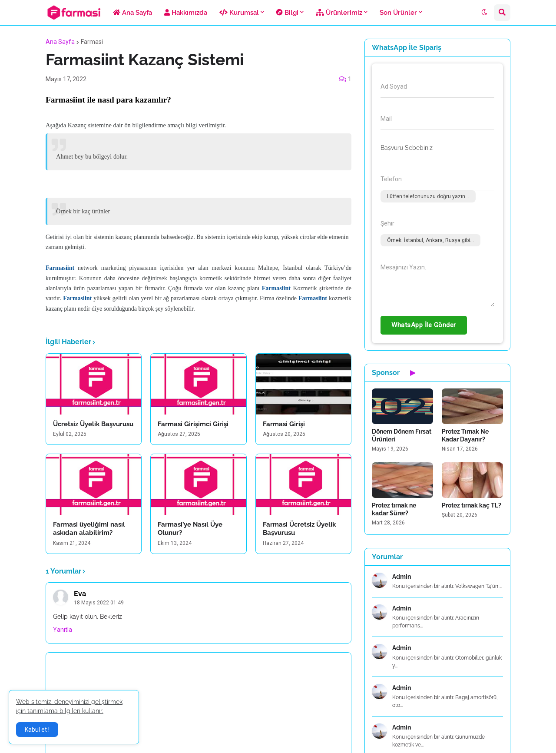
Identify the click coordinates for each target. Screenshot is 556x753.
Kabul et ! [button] (37, 729)
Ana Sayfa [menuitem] (132, 13)
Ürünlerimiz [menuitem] (339, 13)
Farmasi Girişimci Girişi (193, 424)
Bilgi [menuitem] (287, 13)
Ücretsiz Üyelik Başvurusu (93, 424)
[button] (484, 12)
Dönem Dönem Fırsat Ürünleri (401, 435)
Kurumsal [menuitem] (239, 13)
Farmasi (92, 42)
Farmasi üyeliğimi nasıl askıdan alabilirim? (89, 529)
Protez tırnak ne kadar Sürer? (394, 509)
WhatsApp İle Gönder (423, 325)
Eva (80, 594)
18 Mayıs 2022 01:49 (99, 603)
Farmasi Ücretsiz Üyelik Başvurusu (299, 529)
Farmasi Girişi (284, 424)
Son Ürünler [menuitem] (398, 13)
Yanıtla (62, 629)
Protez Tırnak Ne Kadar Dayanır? (465, 435)
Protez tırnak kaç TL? (471, 505)
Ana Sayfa (60, 42)
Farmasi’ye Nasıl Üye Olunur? (190, 529)
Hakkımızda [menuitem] (185, 13)
